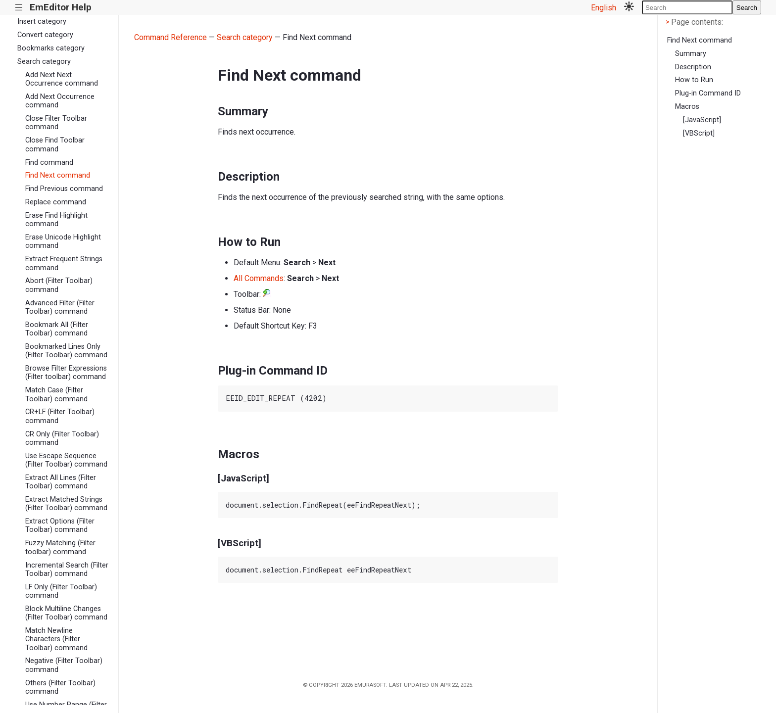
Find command (49, 162)
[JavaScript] (702, 120)
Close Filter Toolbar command (56, 122)
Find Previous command (64, 189)
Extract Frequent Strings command (63, 263)
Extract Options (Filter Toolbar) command (60, 525)
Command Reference (170, 37)
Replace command (55, 202)
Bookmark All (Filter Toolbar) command (56, 329)
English (603, 7)
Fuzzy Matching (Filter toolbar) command (60, 547)
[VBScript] (699, 133)
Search (746, 7)
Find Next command (57, 175)
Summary (690, 53)
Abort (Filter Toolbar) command (59, 285)
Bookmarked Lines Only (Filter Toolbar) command (66, 350)
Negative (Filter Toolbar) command (63, 665)
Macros (687, 106)
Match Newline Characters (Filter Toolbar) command (56, 639)
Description (693, 67)
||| (19, 7)
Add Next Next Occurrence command (61, 79)
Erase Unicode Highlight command (63, 241)
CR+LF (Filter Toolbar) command (60, 416)
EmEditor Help (61, 7)
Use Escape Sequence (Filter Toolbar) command (66, 460)
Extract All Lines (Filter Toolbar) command (60, 482)
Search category (44, 61)
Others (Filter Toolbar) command (60, 687)
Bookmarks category (51, 48)
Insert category (41, 21)
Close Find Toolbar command (55, 144)
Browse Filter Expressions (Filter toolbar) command (66, 372)
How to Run (694, 80)
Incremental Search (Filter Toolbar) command (66, 569)
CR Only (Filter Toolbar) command (62, 438)
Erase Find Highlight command (56, 219)
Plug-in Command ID (708, 93)
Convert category (45, 35)
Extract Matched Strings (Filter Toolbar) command (66, 503)
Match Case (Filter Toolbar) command (56, 394)
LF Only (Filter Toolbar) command (61, 591)
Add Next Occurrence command (60, 101)
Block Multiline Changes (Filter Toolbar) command (66, 613)
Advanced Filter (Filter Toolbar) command (60, 307)
